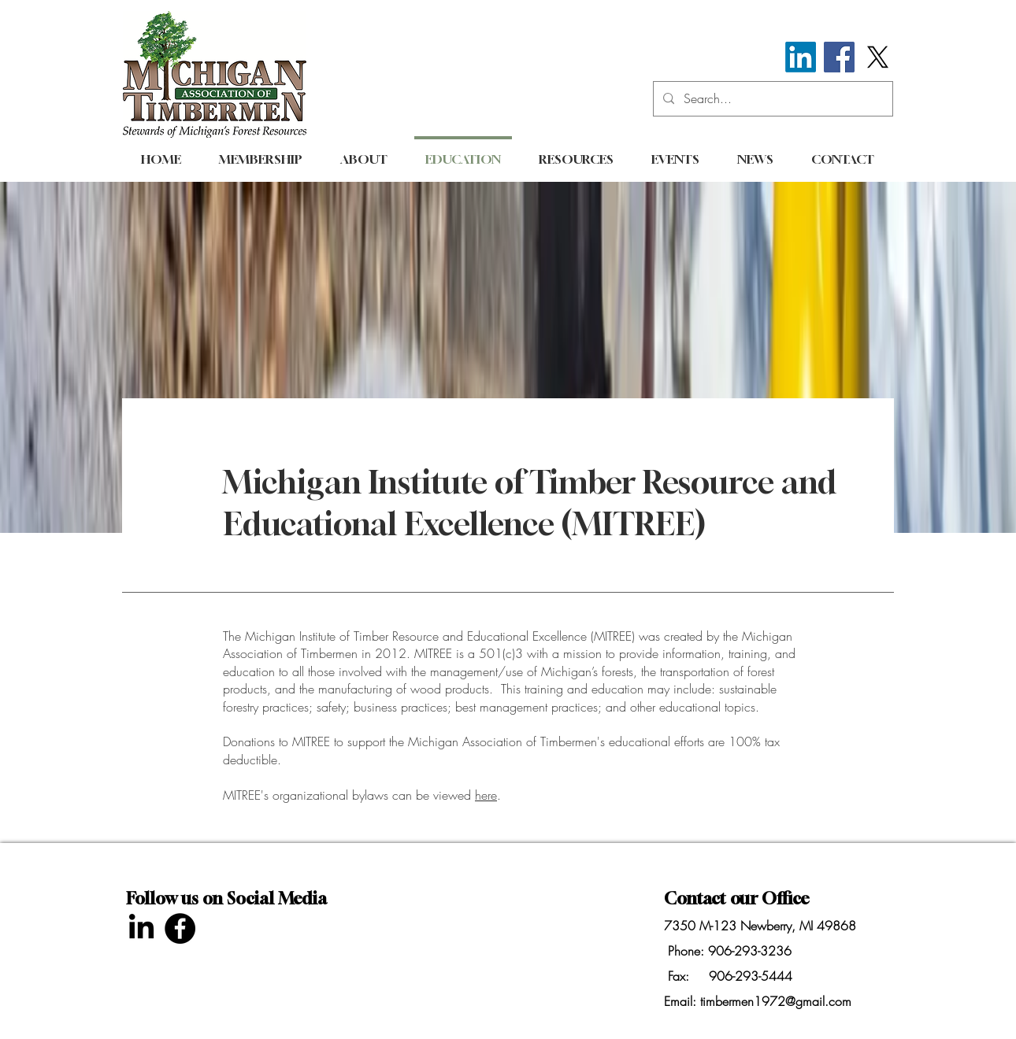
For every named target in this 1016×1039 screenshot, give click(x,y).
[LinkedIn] (800, 57)
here (486, 795)
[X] (877, 57)
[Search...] (771, 99)
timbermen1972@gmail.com (775, 1001)
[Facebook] (839, 57)
